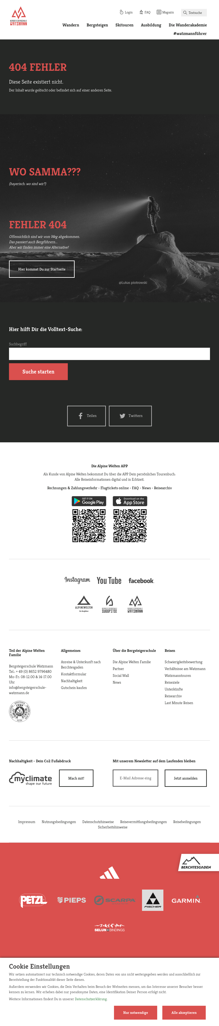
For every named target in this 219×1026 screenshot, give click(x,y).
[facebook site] (141, 583)
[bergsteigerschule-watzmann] (135, 611)
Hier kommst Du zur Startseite (41, 269)
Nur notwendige (135, 1012)
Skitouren (124, 25)
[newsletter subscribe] (186, 778)
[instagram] (77, 584)
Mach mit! (76, 778)
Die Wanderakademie (188, 25)
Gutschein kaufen (74, 687)
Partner (118, 668)
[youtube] (109, 584)
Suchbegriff (18, 344)
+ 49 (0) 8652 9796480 (34, 671)
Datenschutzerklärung (91, 999)
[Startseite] (18, 16)
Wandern (70, 25)
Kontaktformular (73, 673)
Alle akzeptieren (184, 1012)
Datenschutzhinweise (98, 821)
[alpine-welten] (83, 611)
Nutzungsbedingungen (59, 821)
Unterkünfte (174, 689)
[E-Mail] (135, 778)
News (117, 682)
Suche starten (38, 371)
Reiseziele (172, 682)
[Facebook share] (86, 416)
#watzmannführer (190, 33)
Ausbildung (151, 25)
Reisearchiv (173, 695)
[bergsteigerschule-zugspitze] (109, 611)
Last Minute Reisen (179, 702)
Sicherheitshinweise (112, 827)
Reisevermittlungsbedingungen (143, 821)
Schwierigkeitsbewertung (184, 661)
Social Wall (121, 675)
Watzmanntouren (178, 675)
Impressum (26, 821)
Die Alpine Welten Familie (132, 661)
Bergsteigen (97, 25)
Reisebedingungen (187, 821)
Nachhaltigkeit (71, 680)
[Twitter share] (130, 416)
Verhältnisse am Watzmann (185, 668)
